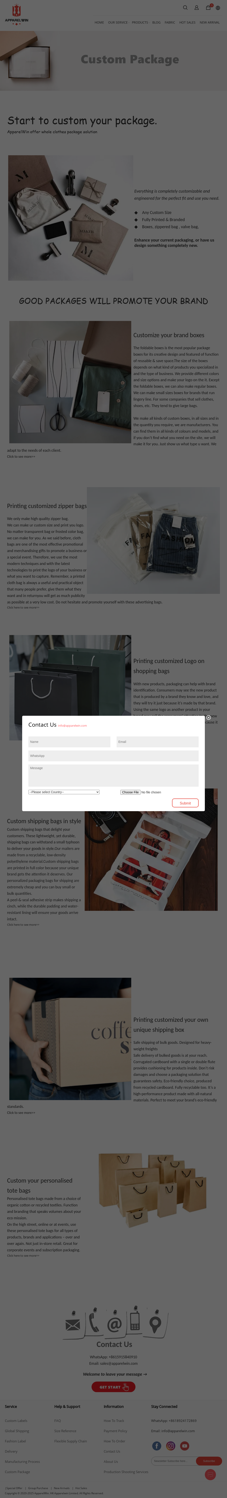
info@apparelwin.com (72, 726)
